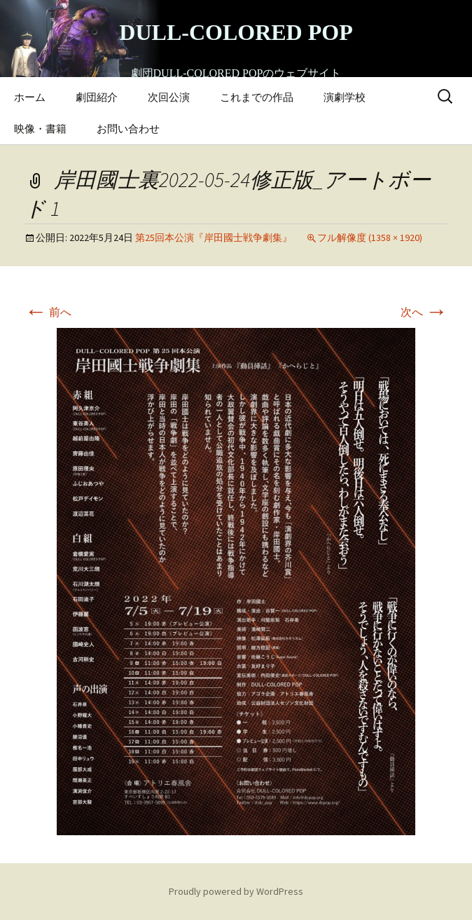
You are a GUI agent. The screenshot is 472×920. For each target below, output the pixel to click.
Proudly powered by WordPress (236, 891)
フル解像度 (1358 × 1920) (369, 237)
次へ (424, 312)
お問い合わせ (128, 128)
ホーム (30, 97)
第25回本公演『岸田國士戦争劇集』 (213, 237)
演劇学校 (345, 97)
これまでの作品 (256, 97)
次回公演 (169, 97)
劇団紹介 (97, 97)
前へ (48, 312)
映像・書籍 (40, 128)
